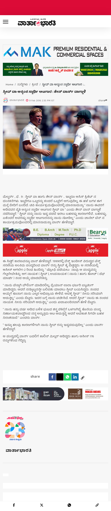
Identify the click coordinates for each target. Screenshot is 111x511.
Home (9, 85)
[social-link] (82, 378)
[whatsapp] (69, 505)
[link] (97, 505)
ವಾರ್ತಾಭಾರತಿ (19, 451)
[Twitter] (60, 377)
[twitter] (42, 505)
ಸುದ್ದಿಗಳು (22, 85)
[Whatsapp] (67, 377)
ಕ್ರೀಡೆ (35, 85)
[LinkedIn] (75, 377)
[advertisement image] (55, 234)
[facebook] (52, 377)
